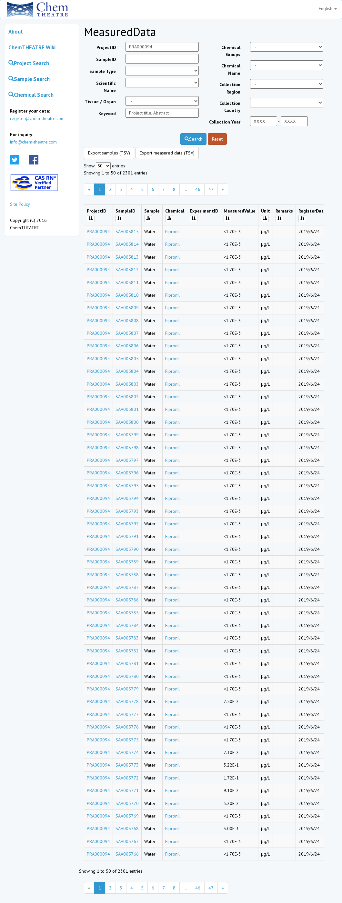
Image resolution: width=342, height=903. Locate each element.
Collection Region (229, 88)
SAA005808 (127, 320)
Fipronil (172, 231)
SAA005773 (127, 765)
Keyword (107, 113)
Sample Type (102, 71)
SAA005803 (127, 384)
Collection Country (229, 106)
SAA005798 (127, 448)
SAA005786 (127, 600)
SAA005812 (127, 270)
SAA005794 (127, 498)
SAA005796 (127, 473)
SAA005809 (127, 308)
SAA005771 (127, 790)
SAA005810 (127, 295)
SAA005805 (127, 359)
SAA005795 (127, 486)
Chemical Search (31, 94)
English (328, 8)
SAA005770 (127, 803)
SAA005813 (127, 257)
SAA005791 (127, 536)
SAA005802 (127, 397)
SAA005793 (127, 511)
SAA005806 (127, 346)
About (15, 31)
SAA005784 (127, 625)
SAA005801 (127, 409)
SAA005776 (127, 727)
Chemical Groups (230, 51)
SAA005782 (127, 651)
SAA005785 (127, 613)
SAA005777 (127, 714)
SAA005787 (127, 587)
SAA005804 (127, 371)
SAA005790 (127, 549)
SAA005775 (127, 740)
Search (193, 139)
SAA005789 (127, 562)
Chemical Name (230, 69)
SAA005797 (127, 460)
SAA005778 (127, 701)
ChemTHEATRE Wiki (31, 47)
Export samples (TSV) (109, 153)
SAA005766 (127, 854)
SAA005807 (127, 333)
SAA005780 (127, 676)
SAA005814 (127, 244)
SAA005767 (127, 841)
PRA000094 (98, 231)
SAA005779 (127, 689)
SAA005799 (127, 435)
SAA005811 (127, 282)
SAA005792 (127, 524)
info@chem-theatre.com (33, 142)
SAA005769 (127, 816)
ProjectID (106, 47)
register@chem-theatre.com (37, 118)
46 (197, 189)
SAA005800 (127, 422)
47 (211, 189)
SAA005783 (127, 638)
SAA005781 (127, 663)
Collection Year (224, 122)
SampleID (106, 59)
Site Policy (20, 204)
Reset (217, 139)
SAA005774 (127, 752)
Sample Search (29, 79)
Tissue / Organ (100, 101)
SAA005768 (127, 828)
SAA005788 (127, 575)
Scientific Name (106, 86)
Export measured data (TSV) (167, 153)
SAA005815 (127, 231)
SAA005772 (127, 778)
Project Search (28, 63)
